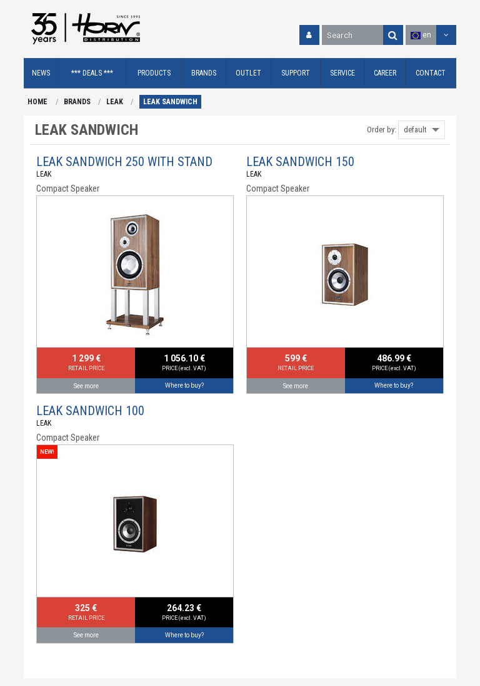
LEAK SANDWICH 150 (300, 161)
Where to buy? (184, 385)
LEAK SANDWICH (170, 101)
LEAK (114, 101)
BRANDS (77, 101)
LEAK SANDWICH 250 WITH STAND (124, 161)
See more (86, 386)
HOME (38, 101)
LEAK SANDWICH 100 (90, 410)
